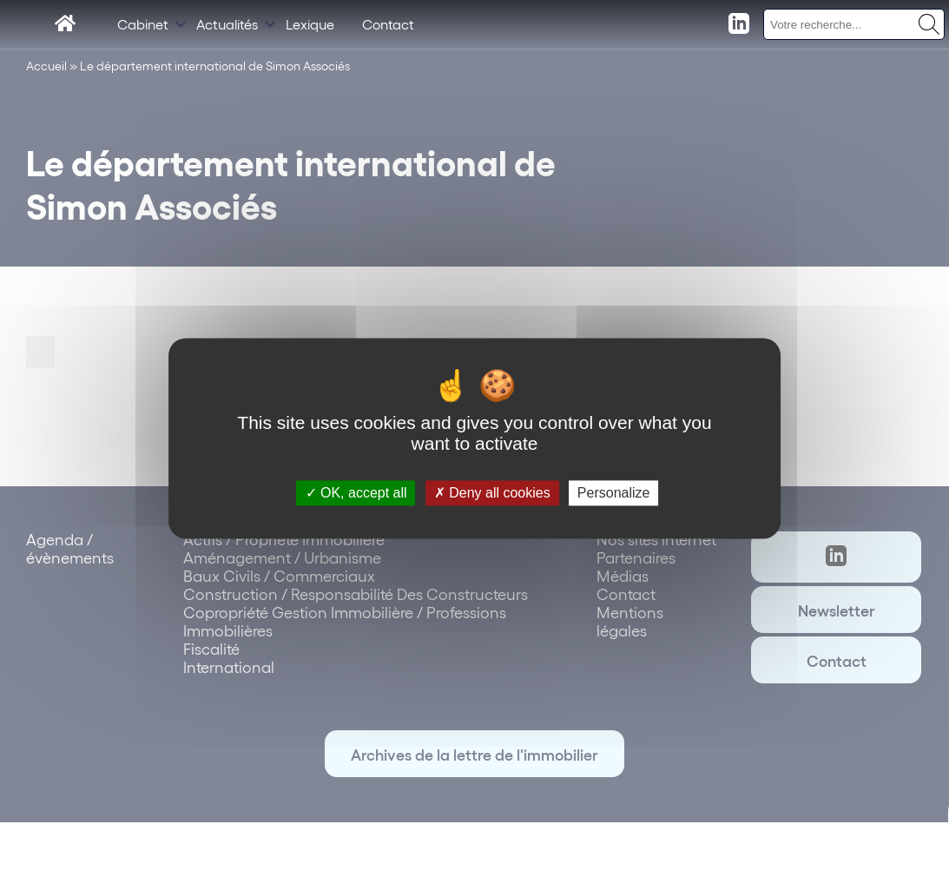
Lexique (310, 24)
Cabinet (142, 24)
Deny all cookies (492, 492)
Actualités (227, 24)
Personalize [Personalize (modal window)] (613, 492)
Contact (388, 24)
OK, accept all (356, 492)
